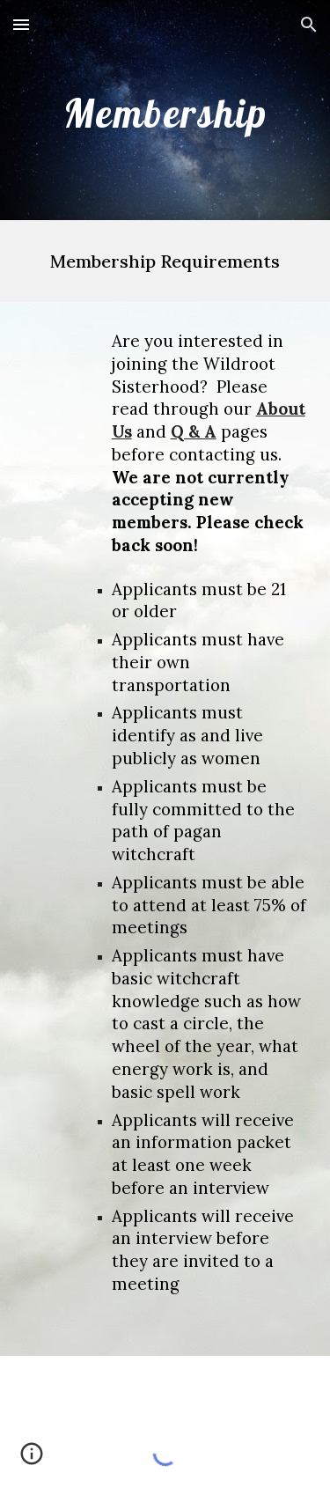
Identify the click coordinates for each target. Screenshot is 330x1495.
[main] (165, 109)
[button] (21, 24)
